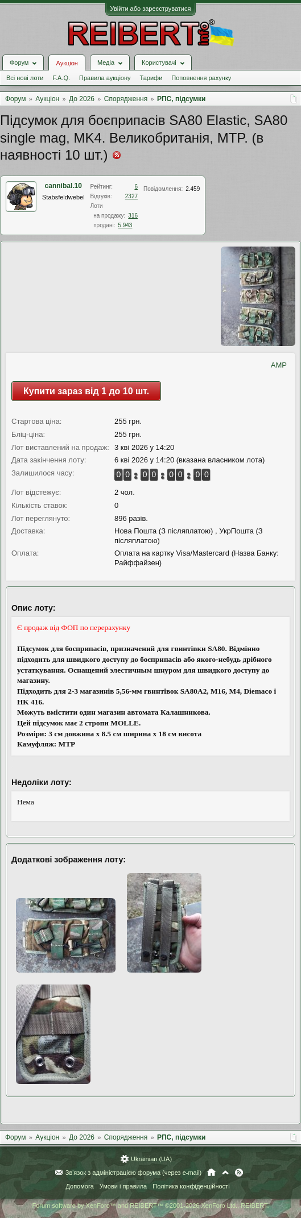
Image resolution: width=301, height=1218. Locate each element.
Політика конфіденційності (190, 1186)
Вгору (225, 1173)
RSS (239, 1173)
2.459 (192, 189)
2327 (131, 196)
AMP (279, 365)
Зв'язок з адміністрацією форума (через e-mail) (133, 1172)
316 (133, 215)
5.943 (125, 225)
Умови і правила (123, 1186)
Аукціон (66, 63)
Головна (211, 1173)
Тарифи (151, 77)
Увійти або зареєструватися (150, 8)
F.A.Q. (61, 77)
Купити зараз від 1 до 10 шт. (86, 391)
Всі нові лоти (24, 77)
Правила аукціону (104, 77)
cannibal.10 (63, 186)
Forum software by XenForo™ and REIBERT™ (150, 1205)
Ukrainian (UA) (151, 1159)
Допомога (79, 1186)
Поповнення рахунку (201, 77)
